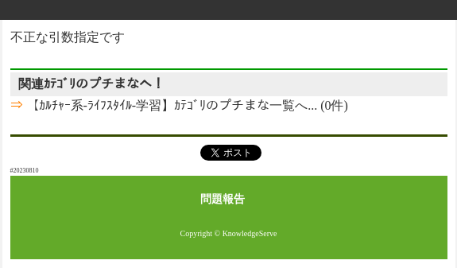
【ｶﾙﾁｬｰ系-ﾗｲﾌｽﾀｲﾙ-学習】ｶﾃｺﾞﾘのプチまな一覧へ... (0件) (185, 105)
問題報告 (222, 199)
